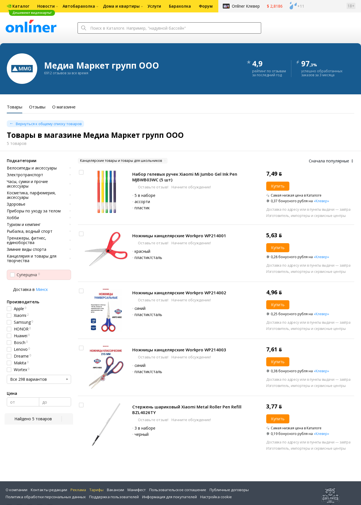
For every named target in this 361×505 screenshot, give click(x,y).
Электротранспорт (25, 175)
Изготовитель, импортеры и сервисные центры (306, 215)
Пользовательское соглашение (177, 489)
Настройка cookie (216, 496)
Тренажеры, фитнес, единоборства (26, 240)
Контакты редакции (49, 489)
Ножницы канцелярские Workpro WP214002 (179, 292)
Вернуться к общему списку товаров (49, 123)
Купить (278, 186)
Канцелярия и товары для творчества (31, 258)
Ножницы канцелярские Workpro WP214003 (179, 349)
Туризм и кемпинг (24, 224)
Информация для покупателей (169, 496)
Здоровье (16, 204)
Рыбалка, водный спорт (29, 231)
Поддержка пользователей (114, 496)
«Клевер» (321, 201)
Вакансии (115, 489)
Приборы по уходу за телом (34, 211)
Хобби (13, 218)
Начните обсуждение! (191, 187)
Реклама (78, 489)
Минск (42, 289)
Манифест (136, 489)
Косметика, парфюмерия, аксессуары (31, 195)
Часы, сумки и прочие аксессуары (27, 183)
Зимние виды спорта (26, 249)
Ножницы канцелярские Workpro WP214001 (179, 235)
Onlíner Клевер (246, 6)
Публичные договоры (229, 489)
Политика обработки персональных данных (46, 496)
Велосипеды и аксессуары (32, 168)
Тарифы (96, 489)
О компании (16, 489)
